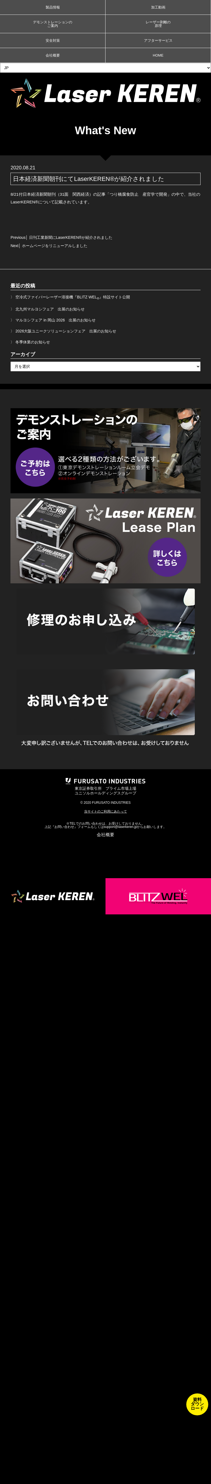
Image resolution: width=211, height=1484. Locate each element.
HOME (158, 55)
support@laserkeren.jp (120, 827)
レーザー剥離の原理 (158, 24)
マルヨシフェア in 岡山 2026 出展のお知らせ (55, 320)
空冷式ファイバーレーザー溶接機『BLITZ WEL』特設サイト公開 (72, 297)
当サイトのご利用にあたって (105, 811)
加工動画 (158, 7)
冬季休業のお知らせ (32, 342)
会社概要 (53, 55)
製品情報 (53, 7)
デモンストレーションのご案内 (52, 24)
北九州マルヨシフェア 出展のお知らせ (50, 309)
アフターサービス (158, 40)
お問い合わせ (64, 827)
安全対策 (53, 40)
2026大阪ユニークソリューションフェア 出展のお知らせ (65, 331)
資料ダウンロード (197, 1404)
